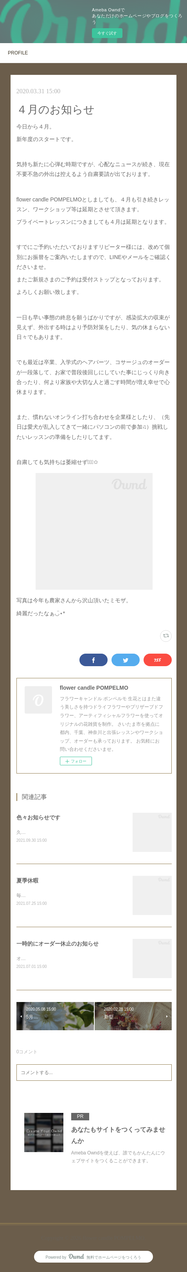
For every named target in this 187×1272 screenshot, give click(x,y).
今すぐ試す (107, 33)
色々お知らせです (38, 817)
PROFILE (18, 53)
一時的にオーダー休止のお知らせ (57, 945)
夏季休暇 (27, 881)
